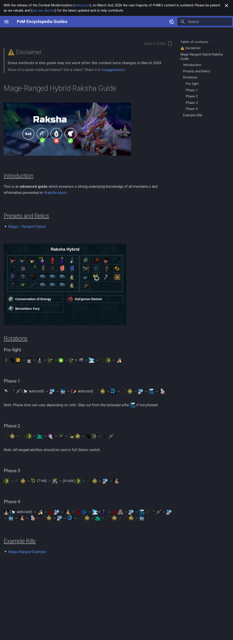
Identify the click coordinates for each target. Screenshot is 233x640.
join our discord (43, 10)
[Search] (204, 22)
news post (82, 5)
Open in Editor (158, 43)
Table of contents (194, 42)
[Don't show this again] (226, 5)
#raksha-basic (55, 192)
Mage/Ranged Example (27, 552)
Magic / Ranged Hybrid (27, 226)
